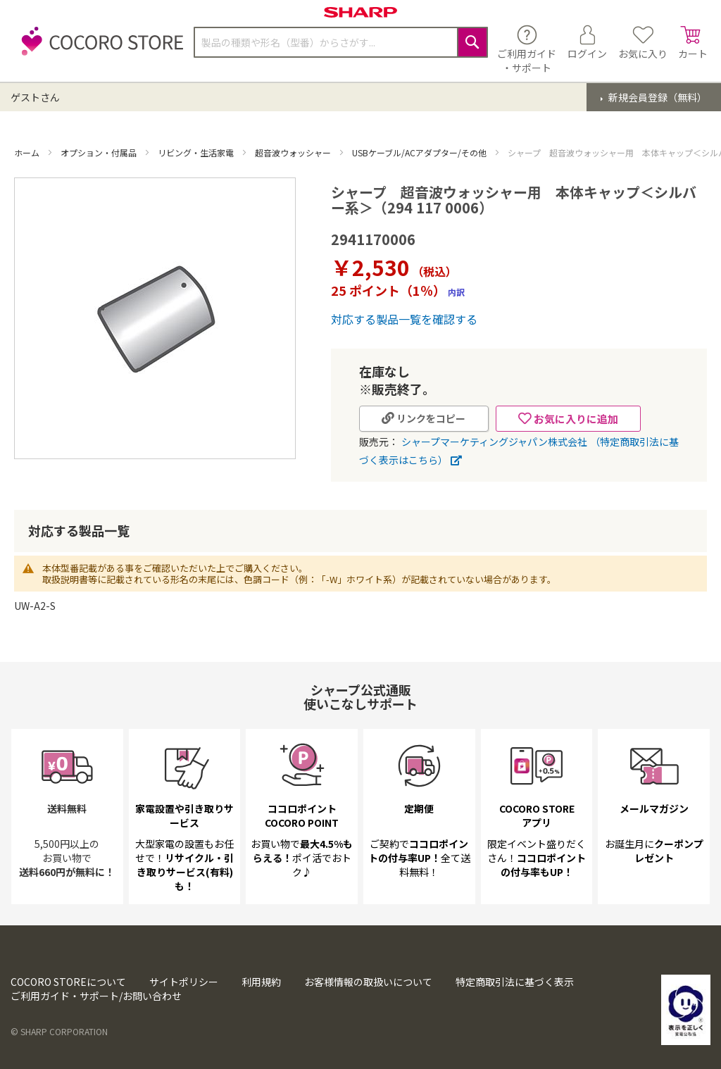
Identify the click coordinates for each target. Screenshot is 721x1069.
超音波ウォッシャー (294, 152)
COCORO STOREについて (68, 982)
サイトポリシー (183, 982)
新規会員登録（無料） (656, 97)
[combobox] (341, 42)
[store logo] (98, 49)
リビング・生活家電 (197, 152)
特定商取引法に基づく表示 (515, 982)
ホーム (28, 152)
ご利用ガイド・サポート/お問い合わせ (96, 996)
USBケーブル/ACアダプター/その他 (420, 152)
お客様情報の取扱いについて (368, 982)
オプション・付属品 (100, 152)
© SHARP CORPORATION (59, 1031)
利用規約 (261, 982)
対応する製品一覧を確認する (404, 319)
